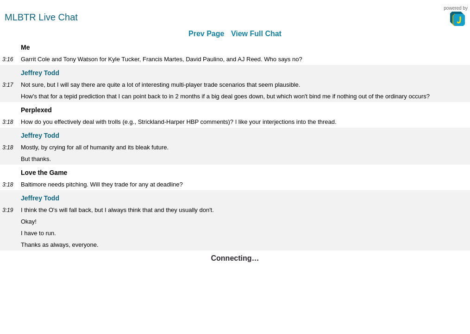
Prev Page (206, 34)
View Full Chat (256, 34)
